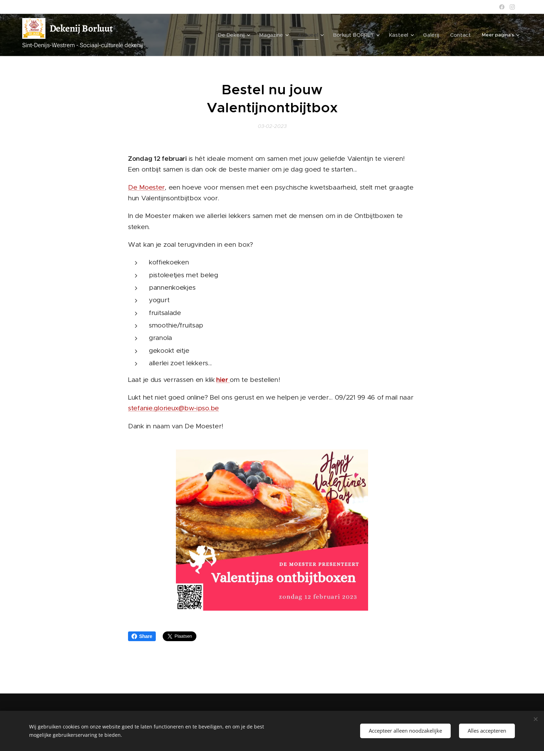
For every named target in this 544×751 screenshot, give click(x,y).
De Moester (146, 187)
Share (141, 636)
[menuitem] (251, 35)
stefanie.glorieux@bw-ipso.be (173, 408)
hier (223, 379)
